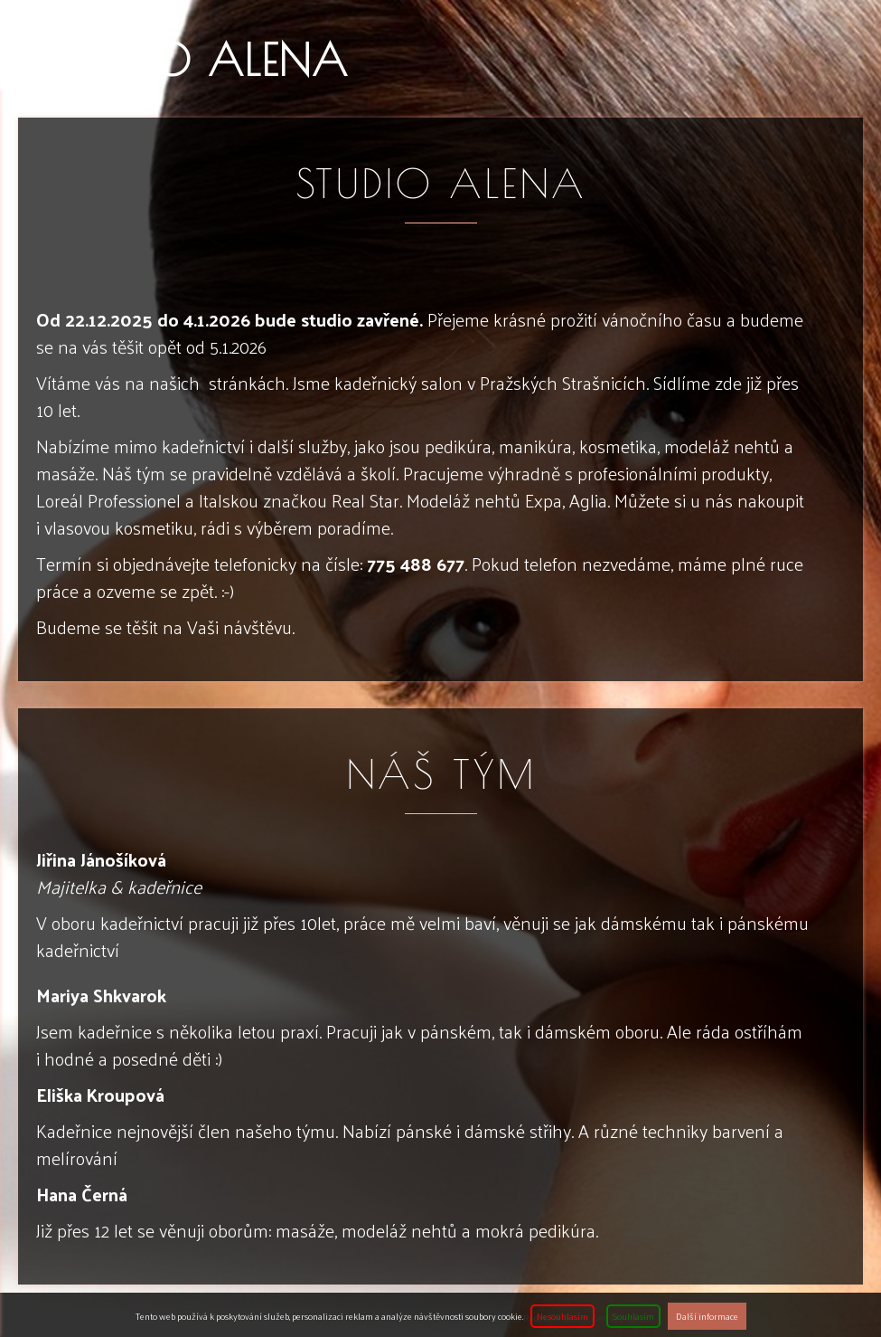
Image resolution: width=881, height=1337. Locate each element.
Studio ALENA (201, 59)
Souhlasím (633, 1316)
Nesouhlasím (562, 1316)
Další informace (707, 1316)
